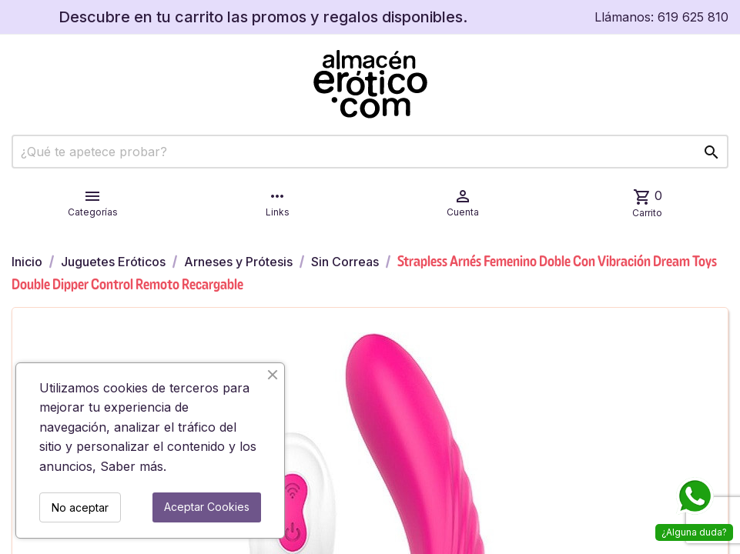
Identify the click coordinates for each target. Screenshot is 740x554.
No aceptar (80, 507)
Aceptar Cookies (206, 506)
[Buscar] (370, 151)
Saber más (131, 466)
